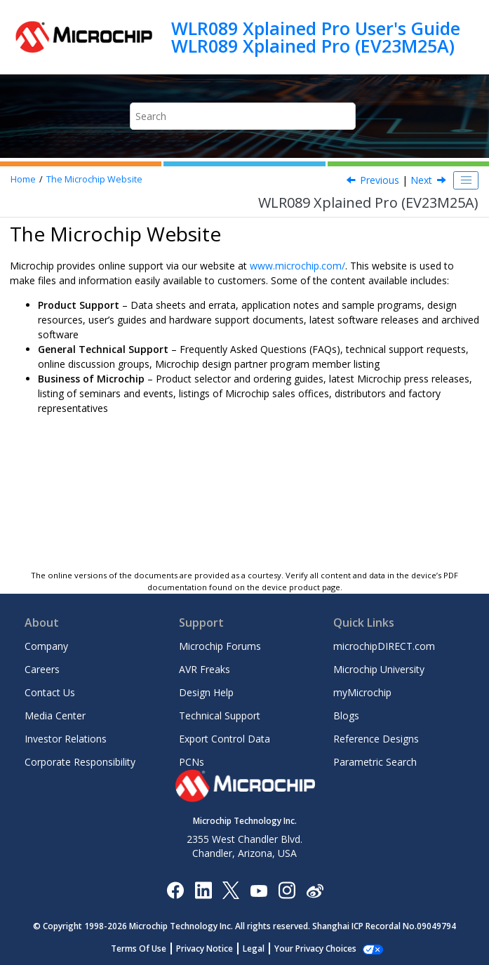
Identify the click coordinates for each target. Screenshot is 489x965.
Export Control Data (224, 738)
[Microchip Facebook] (175, 890)
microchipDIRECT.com (384, 646)
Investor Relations (66, 738)
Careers (42, 669)
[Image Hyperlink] (258, 890)
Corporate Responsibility (80, 761)
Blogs (346, 715)
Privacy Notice (212, 948)
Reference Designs (376, 738)
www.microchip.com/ (297, 265)
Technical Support (219, 715)
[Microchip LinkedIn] (203, 890)
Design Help (206, 692)
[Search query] (243, 116)
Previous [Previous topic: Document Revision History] (379, 180)
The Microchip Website (94, 179)
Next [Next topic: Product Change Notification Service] (421, 180)
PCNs (191, 761)
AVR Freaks (204, 669)
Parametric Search (375, 761)
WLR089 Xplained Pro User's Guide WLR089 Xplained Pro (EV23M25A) (315, 37)
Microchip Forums (220, 646)
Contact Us (50, 692)
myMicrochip (362, 692)
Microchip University (378, 669)
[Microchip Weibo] (314, 890)
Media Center (55, 715)
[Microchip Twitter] (230, 890)
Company (46, 646)
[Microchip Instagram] (286, 890)
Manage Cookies (315, 948)
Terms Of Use (146, 948)
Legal (261, 948)
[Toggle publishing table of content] (465, 180)
